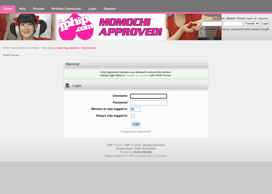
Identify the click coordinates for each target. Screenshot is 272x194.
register (263, 18)
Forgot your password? (136, 131)
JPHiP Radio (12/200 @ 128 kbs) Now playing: (49, 48)
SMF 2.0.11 (114, 145)
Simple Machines (154, 145)
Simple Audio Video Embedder (136, 148)
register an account (137, 75)
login (249, 18)
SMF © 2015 (132, 145)
